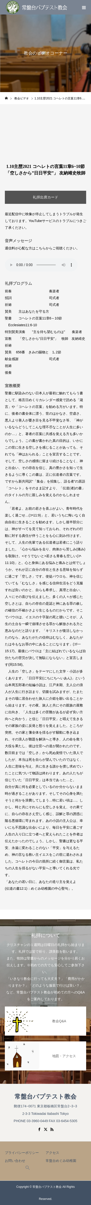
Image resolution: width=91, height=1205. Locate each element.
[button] (27, 1169)
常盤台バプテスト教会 (45, 1096)
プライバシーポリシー (22, 1153)
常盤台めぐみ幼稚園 (61, 1161)
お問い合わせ (15, 1161)
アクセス (52, 1153)
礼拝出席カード (45, 197)
